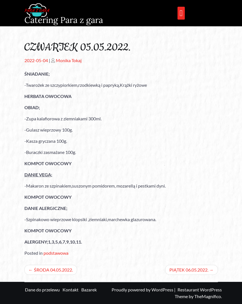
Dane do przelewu (42, 289)
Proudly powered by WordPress (143, 289)
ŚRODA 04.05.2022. (53, 269)
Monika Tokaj (69, 60)
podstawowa (55, 253)
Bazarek (89, 289)
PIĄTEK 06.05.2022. (188, 269)
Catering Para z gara (63, 20)
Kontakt (71, 289)
